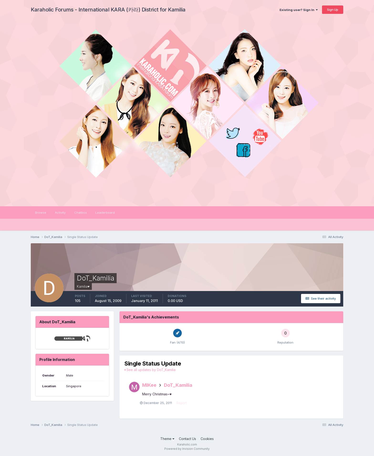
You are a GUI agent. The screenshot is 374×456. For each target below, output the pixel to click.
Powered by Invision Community (187, 449)
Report (184, 403)
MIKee (149, 385)
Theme (167, 439)
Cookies (207, 439)
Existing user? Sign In (299, 10)
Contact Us (187, 439)
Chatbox (80, 212)
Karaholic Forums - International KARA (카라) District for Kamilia (108, 9)
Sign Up (332, 9)
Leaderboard (105, 212)
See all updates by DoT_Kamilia (150, 370)
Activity (60, 212)
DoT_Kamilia (178, 385)
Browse (40, 212)
